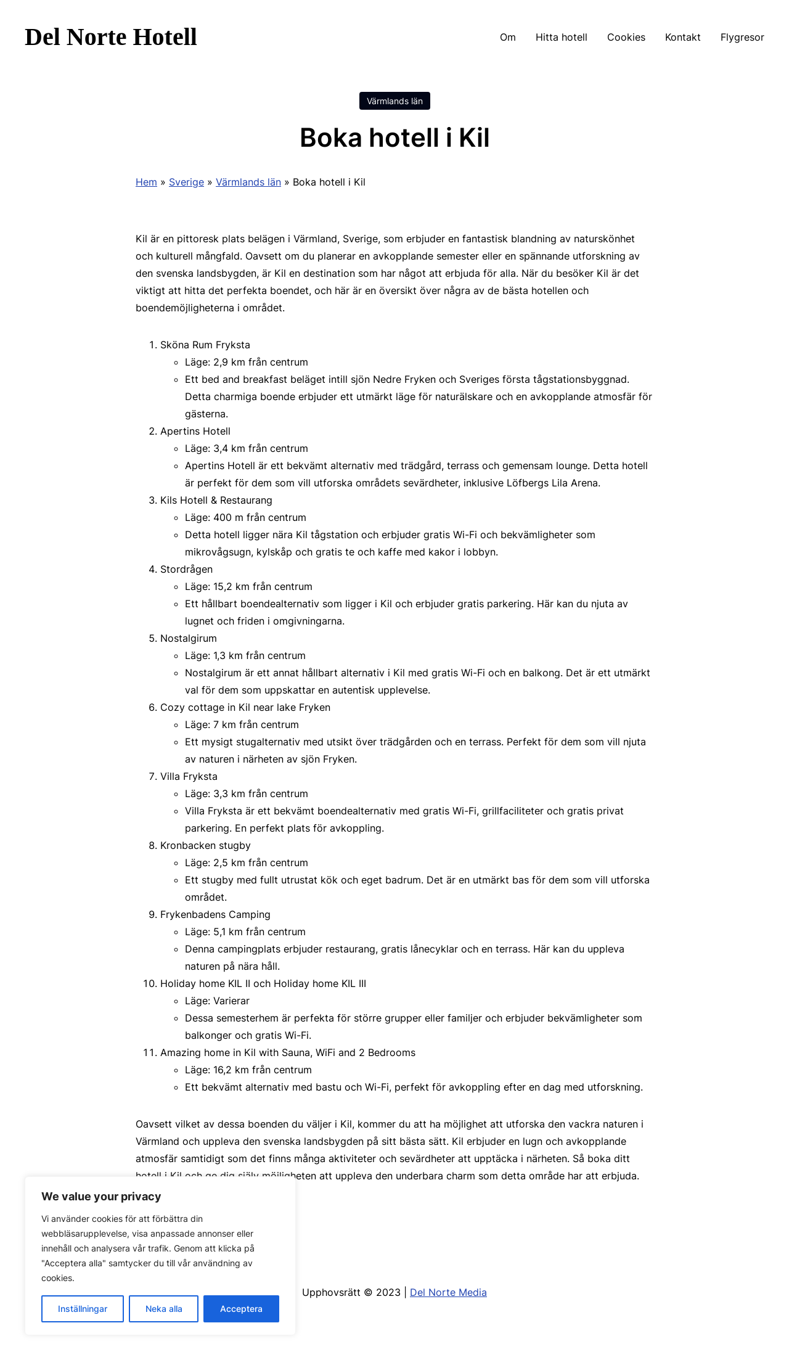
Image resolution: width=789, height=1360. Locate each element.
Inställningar (82, 1308)
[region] (160, 1255)
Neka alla (163, 1308)
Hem (146, 182)
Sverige (186, 182)
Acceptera (241, 1308)
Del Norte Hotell (111, 37)
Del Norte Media (448, 1292)
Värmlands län (395, 101)
